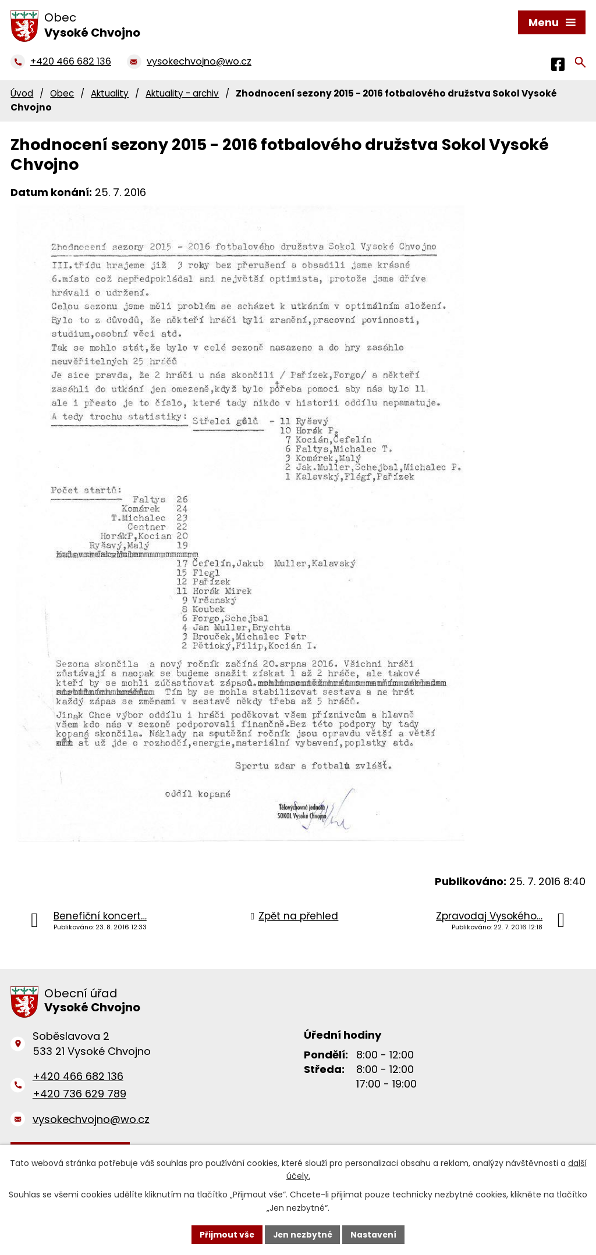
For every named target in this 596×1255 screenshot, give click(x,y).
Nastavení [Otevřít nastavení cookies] (375, 1234)
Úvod (21, 93)
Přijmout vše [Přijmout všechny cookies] (225, 1234)
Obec (62, 93)
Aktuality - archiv (182, 93)
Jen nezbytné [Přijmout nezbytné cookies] (302, 1234)
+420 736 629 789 (79, 1093)
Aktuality (110, 93)
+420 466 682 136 (78, 1076)
